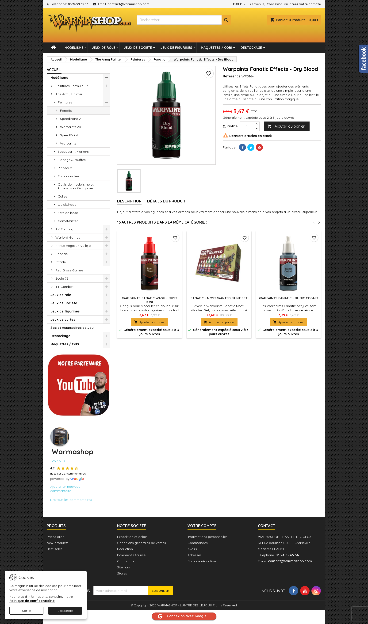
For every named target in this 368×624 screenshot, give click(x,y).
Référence (232, 76)
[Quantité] (247, 126)
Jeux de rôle (103, 48)
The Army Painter (68, 94)
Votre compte (202, 525)
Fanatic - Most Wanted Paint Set (219, 298)
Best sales (54, 549)
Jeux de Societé (138, 48)
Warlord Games (67, 237)
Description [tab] (129, 201)
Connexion (275, 4)
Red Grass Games (69, 270)
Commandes (198, 543)
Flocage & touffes (72, 160)
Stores (122, 573)
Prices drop (56, 537)
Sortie (26, 611)
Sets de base (68, 213)
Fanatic (66, 110)
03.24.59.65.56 (78, 4)
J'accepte (65, 611)
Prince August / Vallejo (73, 246)
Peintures (65, 102)
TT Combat (64, 287)
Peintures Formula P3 (71, 86)
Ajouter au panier (286, 126)
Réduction (125, 549)
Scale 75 (61, 278)
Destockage (251, 48)
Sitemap (123, 567)
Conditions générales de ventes (141, 543)
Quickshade (67, 204)
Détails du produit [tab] (166, 201)
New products (58, 543)
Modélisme (74, 48)
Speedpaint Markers (73, 151)
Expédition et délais (132, 537)
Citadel (60, 262)
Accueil (54, 69)
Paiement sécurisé (131, 555)
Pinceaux (65, 168)
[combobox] (184, 20)
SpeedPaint (69, 135)
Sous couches (68, 176)
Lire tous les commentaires (71, 500)
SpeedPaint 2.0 (72, 119)
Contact (266, 525)
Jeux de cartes (62, 319)
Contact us (125, 561)
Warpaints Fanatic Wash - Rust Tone (149, 300)
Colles (62, 196)
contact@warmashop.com (128, 4)
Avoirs (192, 549)
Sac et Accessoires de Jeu (72, 328)
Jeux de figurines (176, 48)
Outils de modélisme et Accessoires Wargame (76, 186)
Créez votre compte (305, 4)
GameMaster (68, 221)
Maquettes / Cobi (216, 48)
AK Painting (64, 229)
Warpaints (68, 143)
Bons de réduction (202, 561)
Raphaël (61, 254)
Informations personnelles (207, 537)
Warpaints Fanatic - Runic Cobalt (288, 298)
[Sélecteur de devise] (240, 4)
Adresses (195, 555)
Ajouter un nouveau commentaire (65, 488)
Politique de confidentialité (32, 601)
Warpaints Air (70, 127)
